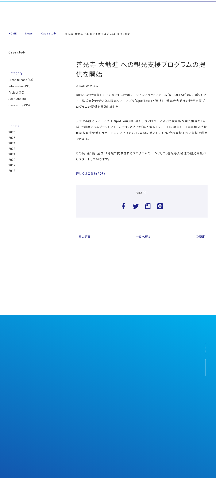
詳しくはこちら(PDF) (90, 173)
